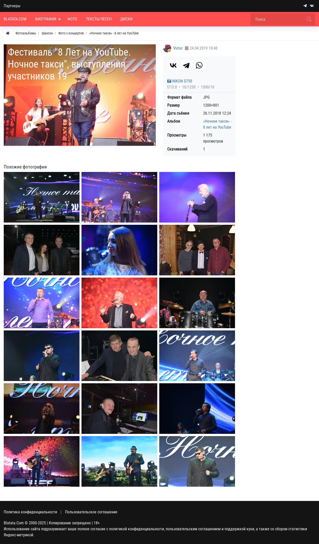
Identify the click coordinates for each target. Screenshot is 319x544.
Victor (178, 48)
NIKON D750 (179, 81)
